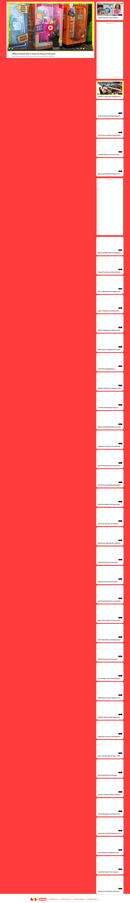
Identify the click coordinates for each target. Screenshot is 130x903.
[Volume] (87, 49)
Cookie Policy (92, 899)
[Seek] (44, 49)
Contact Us (53, 899)
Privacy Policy (79, 899)
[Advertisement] (110, 207)
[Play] (9, 48)
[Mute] (81, 48)
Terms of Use (66, 899)
